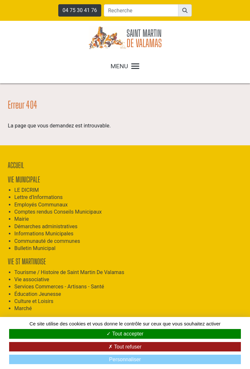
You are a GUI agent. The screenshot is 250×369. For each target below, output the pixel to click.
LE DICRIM (26, 190)
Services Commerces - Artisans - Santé (59, 286)
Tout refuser (125, 346)
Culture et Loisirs (33, 301)
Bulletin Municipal (34, 248)
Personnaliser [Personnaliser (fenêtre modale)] (125, 359)
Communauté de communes (47, 241)
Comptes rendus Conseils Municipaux (58, 212)
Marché (23, 308)
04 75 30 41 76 (79, 10)
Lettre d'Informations (38, 197)
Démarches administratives (45, 226)
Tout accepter (124, 333)
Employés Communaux (41, 205)
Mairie (21, 219)
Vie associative (31, 279)
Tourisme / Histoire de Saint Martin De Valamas (69, 272)
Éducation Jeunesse (37, 294)
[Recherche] (141, 10)
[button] (185, 10)
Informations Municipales (43, 234)
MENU (125, 66)
